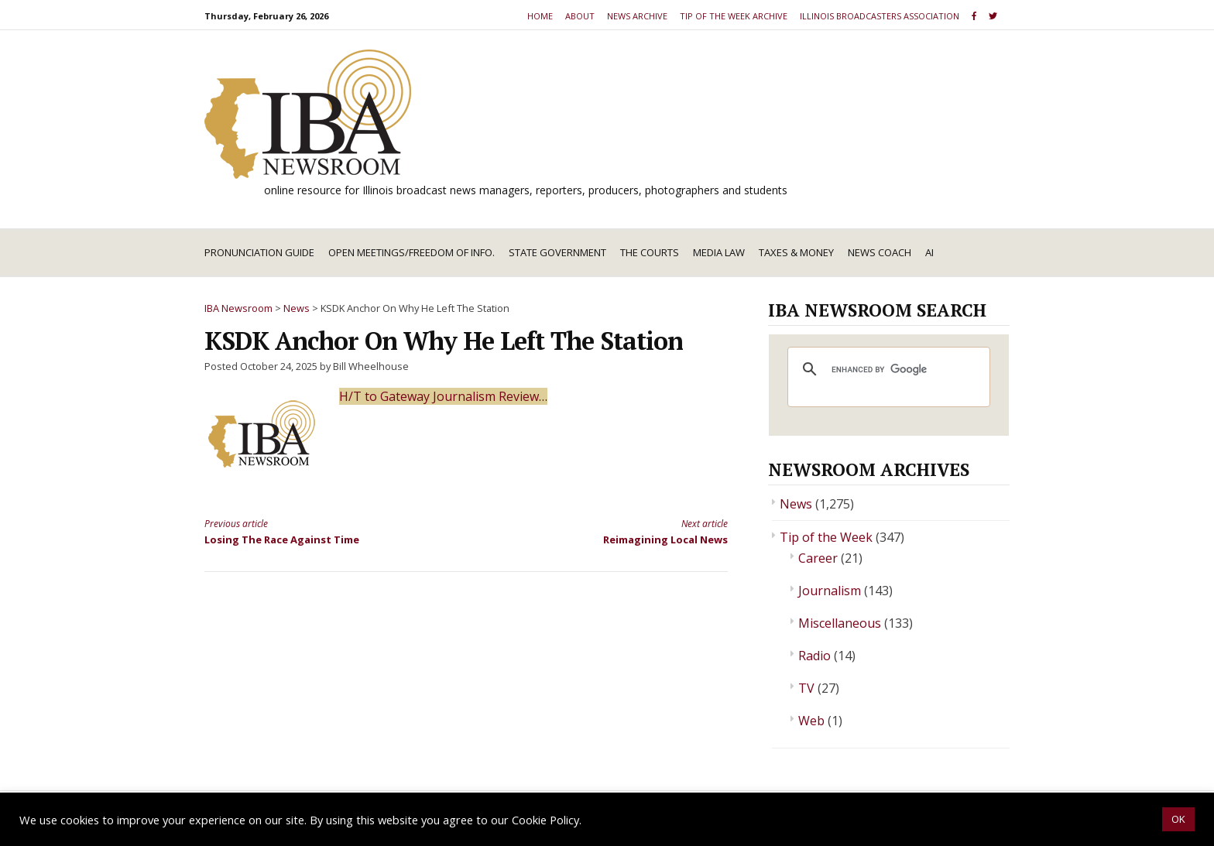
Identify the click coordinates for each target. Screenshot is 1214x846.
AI (929, 252)
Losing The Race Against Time (322, 531)
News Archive (637, 16)
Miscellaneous (839, 623)
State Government (557, 252)
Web (811, 720)
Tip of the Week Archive (733, 16)
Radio (814, 655)
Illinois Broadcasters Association (879, 16)
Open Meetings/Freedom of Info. (411, 252)
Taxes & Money (796, 252)
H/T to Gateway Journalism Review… (443, 396)
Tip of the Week (826, 537)
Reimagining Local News (610, 531)
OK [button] (1178, 819)
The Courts (649, 252)
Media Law (719, 252)
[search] (886, 369)
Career (818, 558)
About (580, 16)
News (796, 503)
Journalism (829, 590)
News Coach (879, 252)
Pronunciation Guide (259, 252)
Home (540, 16)
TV (806, 688)
